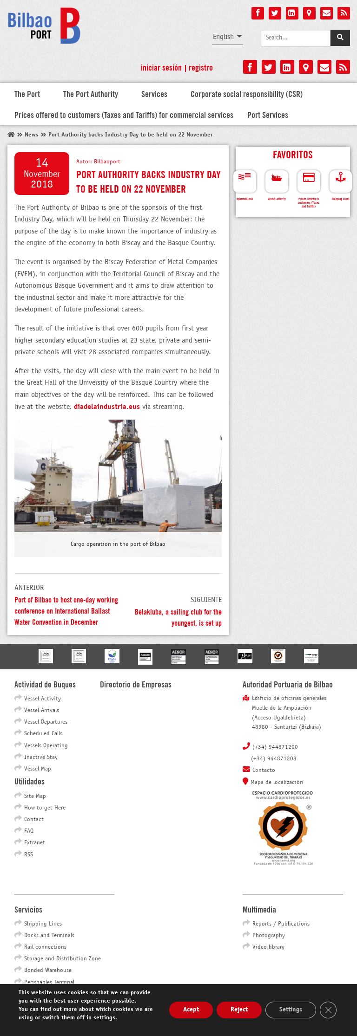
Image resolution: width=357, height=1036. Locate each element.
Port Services (267, 114)
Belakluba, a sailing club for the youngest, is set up (178, 616)
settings (104, 1018)
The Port (27, 93)
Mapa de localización (277, 782)
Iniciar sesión (161, 67)
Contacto (263, 770)
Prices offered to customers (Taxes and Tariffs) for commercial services (123, 114)
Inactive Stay (41, 757)
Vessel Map (37, 769)
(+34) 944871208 (274, 759)
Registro (201, 67)
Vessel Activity (42, 699)
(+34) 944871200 (275, 747)
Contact (34, 819)
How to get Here (45, 808)
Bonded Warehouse (48, 970)
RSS (28, 855)
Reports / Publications (281, 924)
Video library (268, 947)
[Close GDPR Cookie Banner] (328, 1010)
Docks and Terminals (49, 936)
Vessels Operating (46, 746)
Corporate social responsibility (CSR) (247, 93)
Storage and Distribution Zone (62, 959)
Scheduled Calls (43, 734)
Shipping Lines (43, 924)
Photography (268, 936)
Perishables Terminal (49, 982)
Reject (239, 1010)
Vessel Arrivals (41, 710)
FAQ (28, 831)
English (223, 36)
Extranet (34, 843)
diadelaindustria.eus (107, 406)
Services (154, 93)
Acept (191, 1010)
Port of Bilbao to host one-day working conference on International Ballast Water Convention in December (66, 610)
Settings (290, 1010)
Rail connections (45, 947)
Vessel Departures (45, 722)
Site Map (35, 796)
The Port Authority (90, 93)
